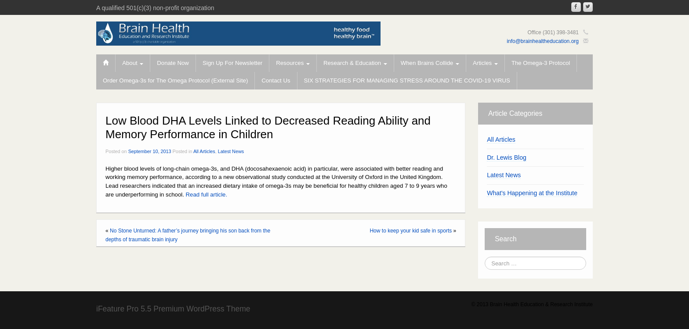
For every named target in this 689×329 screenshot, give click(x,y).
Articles (485, 63)
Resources (293, 63)
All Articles (204, 151)
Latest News (231, 151)
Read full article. (207, 194)
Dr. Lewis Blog (506, 157)
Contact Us (275, 80)
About (132, 63)
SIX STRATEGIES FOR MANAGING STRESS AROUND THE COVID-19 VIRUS (407, 80)
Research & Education (355, 63)
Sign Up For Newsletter (232, 63)
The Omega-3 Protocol (540, 63)
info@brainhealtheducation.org (543, 41)
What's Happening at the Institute (532, 193)
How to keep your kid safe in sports (411, 231)
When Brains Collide (430, 63)
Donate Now (173, 63)
